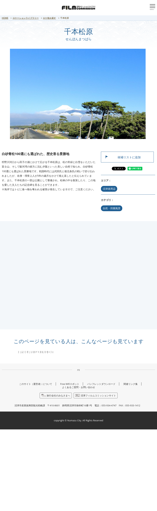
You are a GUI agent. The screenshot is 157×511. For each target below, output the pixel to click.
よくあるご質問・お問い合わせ (78, 468)
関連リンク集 (131, 465)
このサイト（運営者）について (35, 465)
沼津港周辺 (109, 188)
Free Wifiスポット (69, 465)
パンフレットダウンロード (101, 465)
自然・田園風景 (111, 208)
